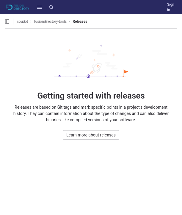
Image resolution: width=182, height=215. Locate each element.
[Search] (51, 7)
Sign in (170, 7)
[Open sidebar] (7, 21)
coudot (22, 21)
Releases (80, 21)
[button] (39, 7)
